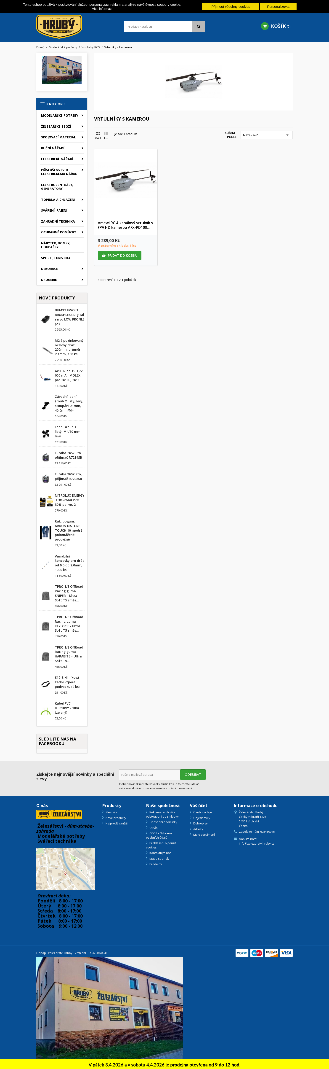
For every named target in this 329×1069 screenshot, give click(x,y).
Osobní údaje (202, 812)
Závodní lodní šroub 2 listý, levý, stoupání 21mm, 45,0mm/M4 (69, 403)
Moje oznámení (204, 834)
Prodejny (155, 864)
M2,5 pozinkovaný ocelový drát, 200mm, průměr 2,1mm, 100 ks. (69, 347)
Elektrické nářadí (57, 159)
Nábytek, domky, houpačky (55, 245)
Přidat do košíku (120, 255)
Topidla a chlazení (58, 199)
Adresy (198, 829)
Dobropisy (200, 823)
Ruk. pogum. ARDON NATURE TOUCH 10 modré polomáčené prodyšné (68, 530)
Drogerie (49, 279)
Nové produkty (115, 818)
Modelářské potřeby (59, 115)
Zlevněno (112, 812)
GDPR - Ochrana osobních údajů (159, 835)
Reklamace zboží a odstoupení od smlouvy (162, 814)
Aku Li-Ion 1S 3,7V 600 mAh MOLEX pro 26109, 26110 (69, 375)
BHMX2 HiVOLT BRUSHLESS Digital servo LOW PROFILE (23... (70, 317)
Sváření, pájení (54, 210)
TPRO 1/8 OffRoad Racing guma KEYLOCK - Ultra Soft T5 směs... (69, 624)
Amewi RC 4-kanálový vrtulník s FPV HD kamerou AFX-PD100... (125, 225)
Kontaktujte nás (160, 853)
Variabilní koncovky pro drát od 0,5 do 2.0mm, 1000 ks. (69, 563)
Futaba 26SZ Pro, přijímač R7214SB (68, 455)
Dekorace (49, 269)
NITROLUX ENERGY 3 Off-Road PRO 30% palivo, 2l (69, 500)
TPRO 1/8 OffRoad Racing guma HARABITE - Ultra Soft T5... (69, 654)
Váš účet (198, 805)
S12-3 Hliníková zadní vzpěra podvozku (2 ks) (67, 682)
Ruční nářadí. (53, 148)
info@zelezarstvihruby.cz (256, 843)
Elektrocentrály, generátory (57, 187)
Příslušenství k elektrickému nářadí (59, 172)
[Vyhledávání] (164, 26)
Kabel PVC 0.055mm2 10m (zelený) (67, 708)
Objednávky (201, 818)
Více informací (102, 9)
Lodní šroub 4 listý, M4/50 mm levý (67, 431)
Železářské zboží (56, 126)
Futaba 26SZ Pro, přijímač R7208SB (68, 476)
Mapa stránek (159, 858)
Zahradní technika (58, 221)
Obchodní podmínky (163, 822)
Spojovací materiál (58, 137)
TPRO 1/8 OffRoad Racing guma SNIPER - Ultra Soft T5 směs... (69, 593)
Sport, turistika (56, 258)
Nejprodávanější (116, 823)
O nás (153, 828)
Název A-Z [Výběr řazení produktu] (266, 135)
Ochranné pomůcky (58, 232)
